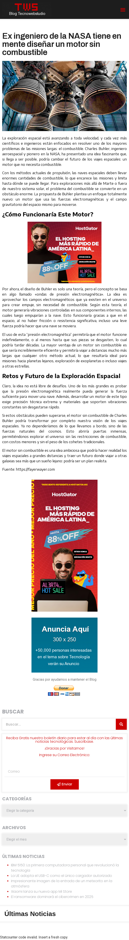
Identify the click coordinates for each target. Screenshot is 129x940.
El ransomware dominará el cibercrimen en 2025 (52, 896)
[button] (123, 10)
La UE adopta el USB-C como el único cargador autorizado (61, 875)
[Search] (121, 724)
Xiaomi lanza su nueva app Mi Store (41, 891)
